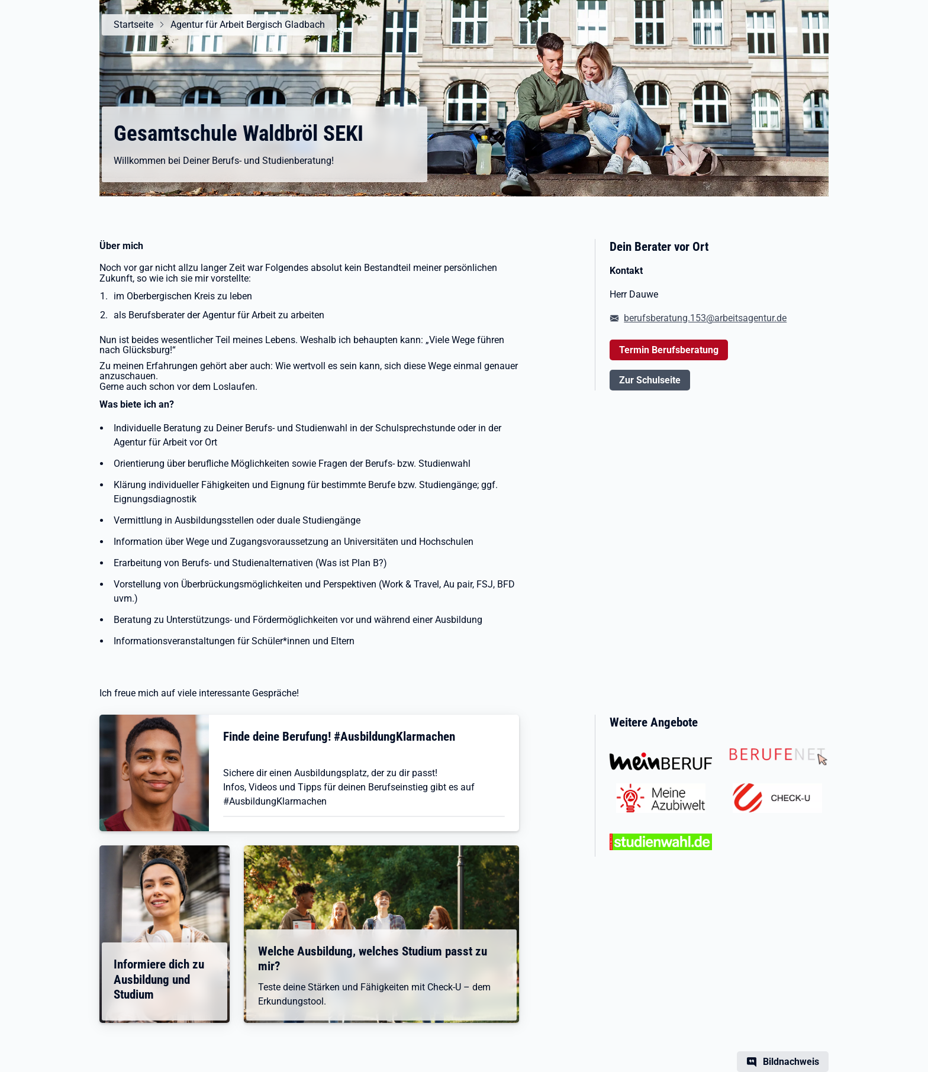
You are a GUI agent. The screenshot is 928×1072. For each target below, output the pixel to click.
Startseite (133, 24)
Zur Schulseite (650, 380)
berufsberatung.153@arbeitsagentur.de (705, 318)
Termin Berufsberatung (668, 350)
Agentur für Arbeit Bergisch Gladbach (247, 24)
